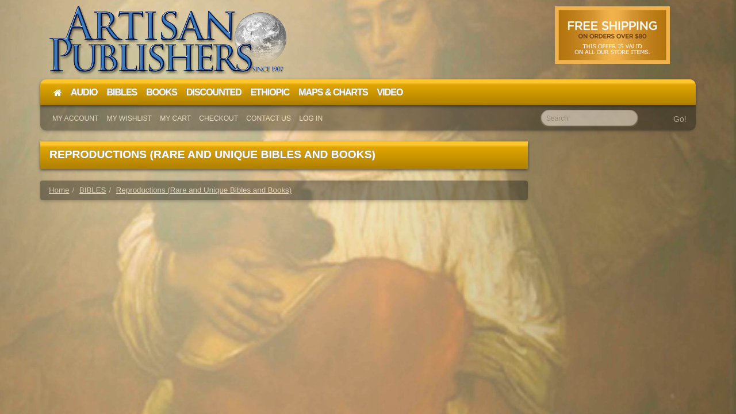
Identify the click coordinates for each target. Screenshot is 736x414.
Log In (311, 118)
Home (59, 190)
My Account (75, 118)
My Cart (175, 118)
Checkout (218, 118)
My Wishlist (129, 118)
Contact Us (268, 118)
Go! (680, 119)
